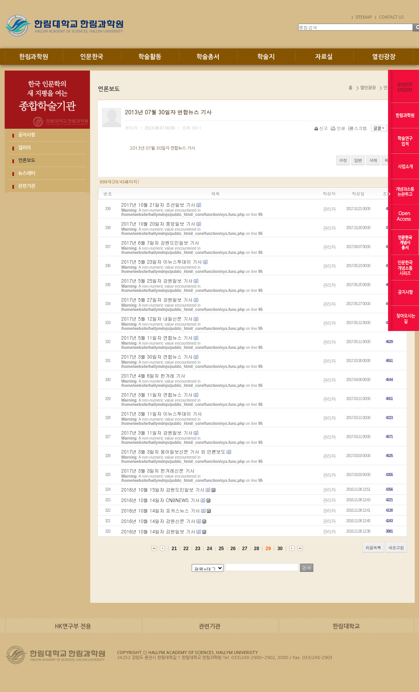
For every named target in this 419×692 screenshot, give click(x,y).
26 (232, 548)
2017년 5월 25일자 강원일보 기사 (156, 280)
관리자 (329, 208)
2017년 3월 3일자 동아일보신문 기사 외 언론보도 (173, 451)
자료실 (324, 57)
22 (186, 548)
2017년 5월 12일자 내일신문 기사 (156, 318)
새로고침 (396, 547)
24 (209, 548)
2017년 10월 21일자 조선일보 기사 (158, 204)
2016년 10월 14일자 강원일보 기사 (158, 531)
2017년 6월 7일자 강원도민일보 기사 (160, 242)
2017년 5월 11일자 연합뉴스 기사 (156, 337)
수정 (343, 160)
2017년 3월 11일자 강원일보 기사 (156, 432)
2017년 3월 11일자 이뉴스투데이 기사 (161, 413)
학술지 (266, 57)
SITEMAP (363, 17)
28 (256, 548)
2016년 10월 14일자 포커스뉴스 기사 (160, 510)
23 (197, 548)
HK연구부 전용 (73, 626)
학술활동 (149, 57)
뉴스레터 (26, 173)
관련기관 (26, 186)
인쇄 (338, 128)
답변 (358, 160)
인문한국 (91, 57)
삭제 (373, 160)
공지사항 (26, 135)
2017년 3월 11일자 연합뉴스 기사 (156, 394)
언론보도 (26, 160)
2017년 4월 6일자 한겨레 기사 (153, 375)
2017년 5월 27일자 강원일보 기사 (156, 299)
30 (279, 548)
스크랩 (358, 128)
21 (174, 548)
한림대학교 (346, 626)
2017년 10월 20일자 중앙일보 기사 (158, 223)
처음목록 (373, 547)
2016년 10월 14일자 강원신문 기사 (158, 521)
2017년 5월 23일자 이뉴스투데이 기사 (161, 261)
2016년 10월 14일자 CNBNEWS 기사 (160, 500)
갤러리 (24, 147)
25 (221, 548)
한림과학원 (33, 57)
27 (244, 548)
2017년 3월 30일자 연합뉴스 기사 (156, 356)
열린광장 (383, 57)
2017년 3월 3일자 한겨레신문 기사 (157, 470)
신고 (321, 128)
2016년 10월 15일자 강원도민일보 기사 (162, 489)
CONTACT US (391, 17)
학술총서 (208, 57)
